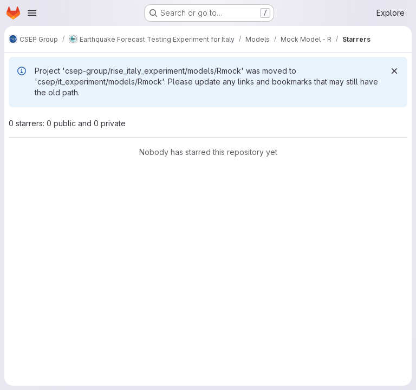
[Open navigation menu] (32, 13)
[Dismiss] (394, 70)
